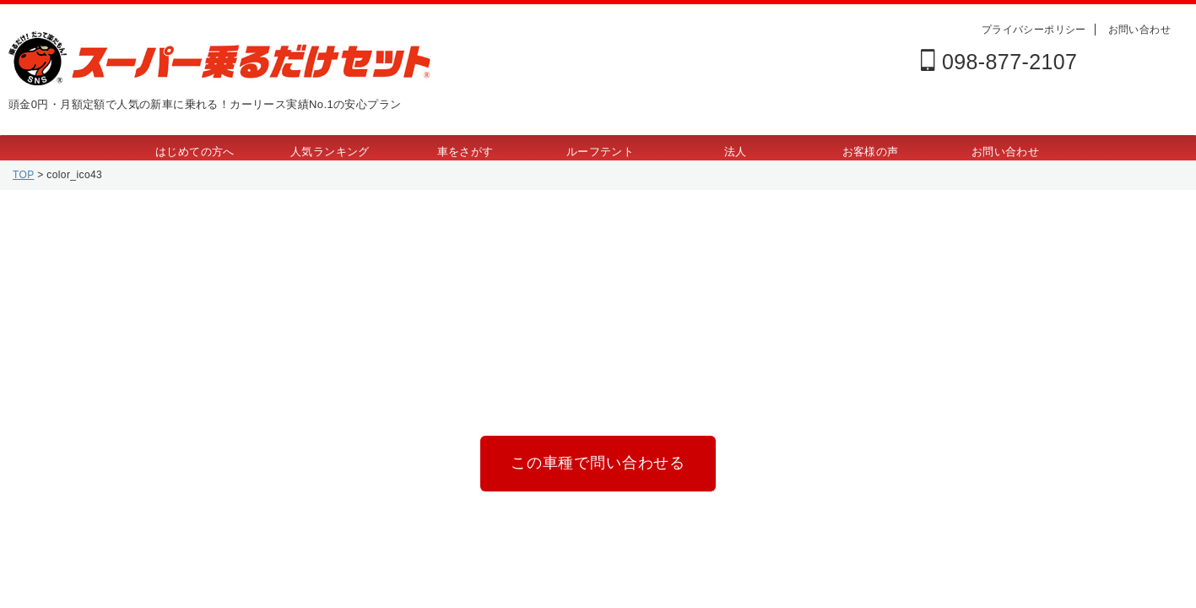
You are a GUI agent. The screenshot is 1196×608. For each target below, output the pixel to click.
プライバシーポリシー (1034, 29)
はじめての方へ (195, 151)
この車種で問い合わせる (598, 460)
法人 (735, 151)
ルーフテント (600, 151)
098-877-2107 (999, 61)
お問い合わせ (1139, 29)
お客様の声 (870, 151)
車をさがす (465, 151)
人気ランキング (330, 151)
